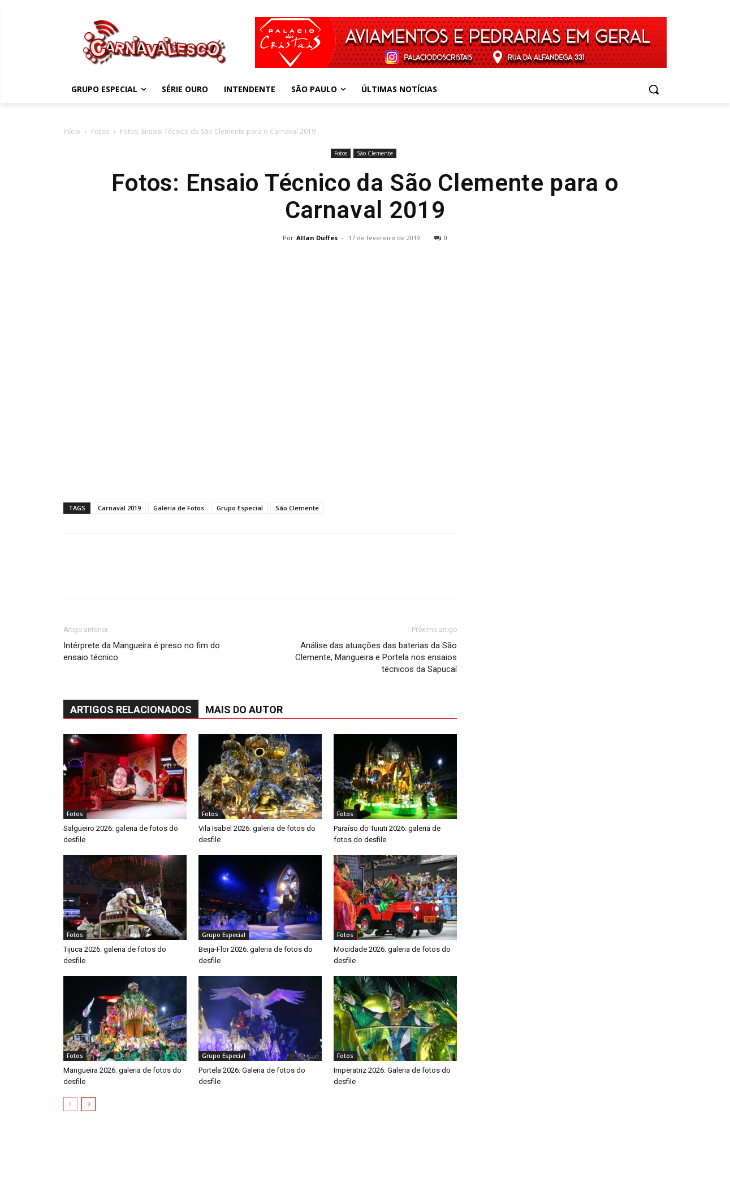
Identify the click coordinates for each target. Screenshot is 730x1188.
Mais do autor (244, 710)
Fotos (100, 131)
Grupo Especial (240, 508)
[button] (653, 89)
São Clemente (375, 153)
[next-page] (88, 1104)
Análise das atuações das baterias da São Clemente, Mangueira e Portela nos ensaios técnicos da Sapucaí (376, 657)
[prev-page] (70, 1104)
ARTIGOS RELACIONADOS (131, 710)
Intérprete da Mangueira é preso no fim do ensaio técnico (141, 651)
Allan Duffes (317, 237)
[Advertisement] (365, 331)
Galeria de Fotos (178, 508)
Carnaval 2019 (119, 508)
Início (71, 131)
